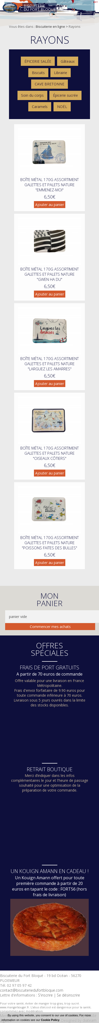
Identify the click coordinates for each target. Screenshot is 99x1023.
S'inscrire (45, 995)
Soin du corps (32, 95)
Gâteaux (68, 61)
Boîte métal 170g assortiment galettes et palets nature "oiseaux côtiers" (49, 453)
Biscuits (38, 72)
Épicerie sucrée (65, 95)
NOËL (62, 106)
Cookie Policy (50, 1019)
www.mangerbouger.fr (14, 1007)
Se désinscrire (68, 995)
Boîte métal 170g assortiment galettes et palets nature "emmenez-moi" (49, 184)
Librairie (60, 72)
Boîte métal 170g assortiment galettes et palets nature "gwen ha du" (49, 274)
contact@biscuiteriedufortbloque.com (31, 990)
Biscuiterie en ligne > (52, 26)
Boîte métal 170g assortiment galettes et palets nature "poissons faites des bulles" (49, 542)
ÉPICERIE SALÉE (37, 61)
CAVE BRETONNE (49, 84)
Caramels (40, 106)
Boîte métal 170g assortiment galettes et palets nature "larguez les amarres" (49, 363)
